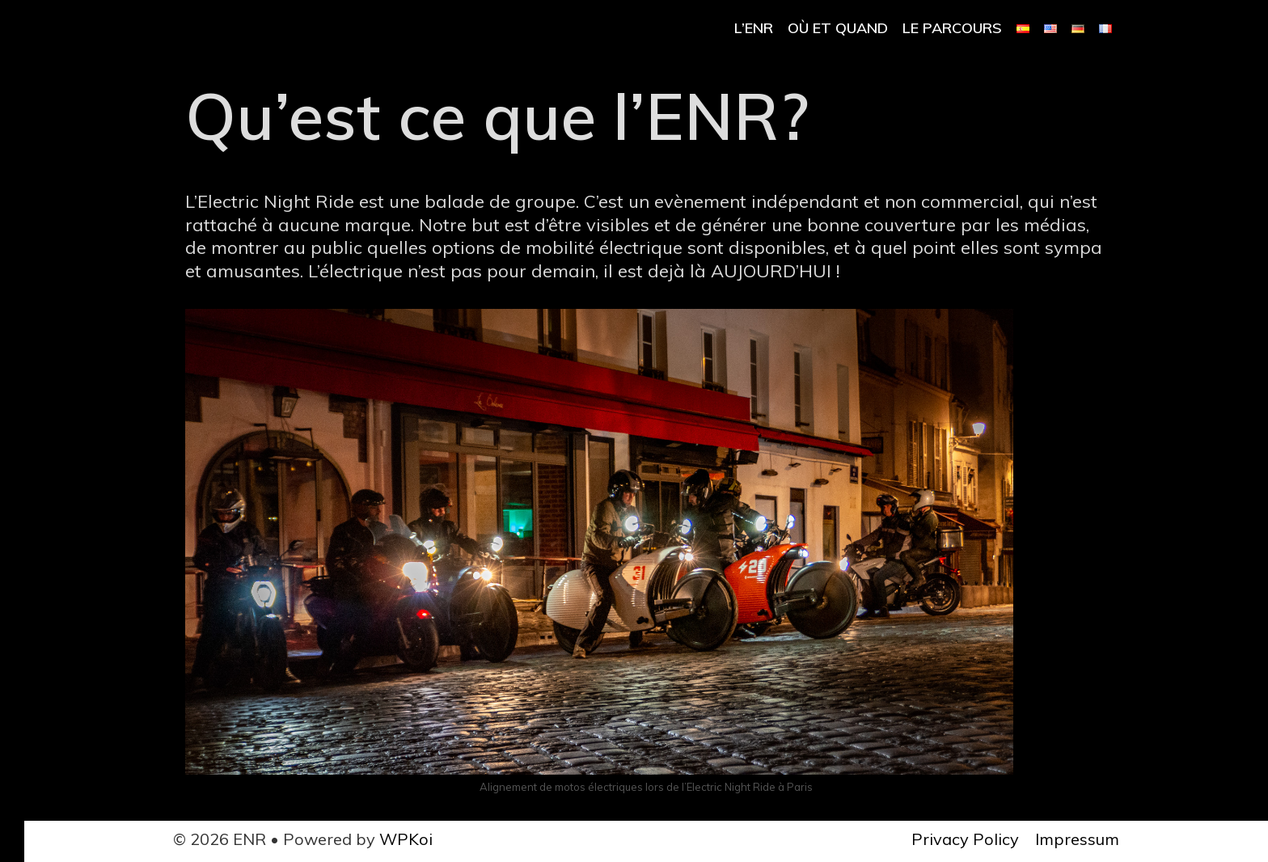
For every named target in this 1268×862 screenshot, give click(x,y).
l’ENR (753, 28)
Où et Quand (838, 28)
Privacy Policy (965, 839)
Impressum (1077, 839)
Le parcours (952, 28)
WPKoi (406, 839)
